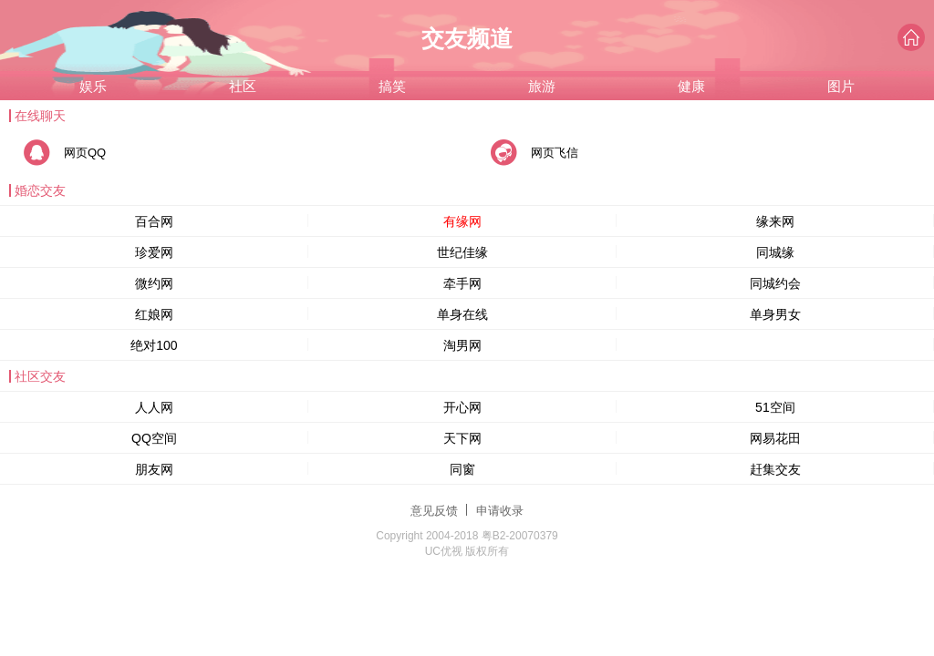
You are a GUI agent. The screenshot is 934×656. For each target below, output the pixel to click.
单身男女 (775, 314)
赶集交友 (775, 469)
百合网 (154, 221)
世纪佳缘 (462, 252)
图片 (841, 86)
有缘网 (462, 221)
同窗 (462, 469)
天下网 (462, 438)
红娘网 (154, 314)
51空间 (775, 407)
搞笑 (392, 86)
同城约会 (775, 283)
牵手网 (462, 283)
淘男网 (462, 345)
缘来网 (775, 221)
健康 (691, 86)
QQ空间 (154, 438)
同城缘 (775, 252)
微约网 (154, 283)
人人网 (154, 407)
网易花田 (775, 438)
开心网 (462, 407)
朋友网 (154, 469)
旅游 (541, 86)
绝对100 (153, 345)
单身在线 (462, 314)
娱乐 (93, 86)
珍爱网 (154, 252)
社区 (242, 86)
